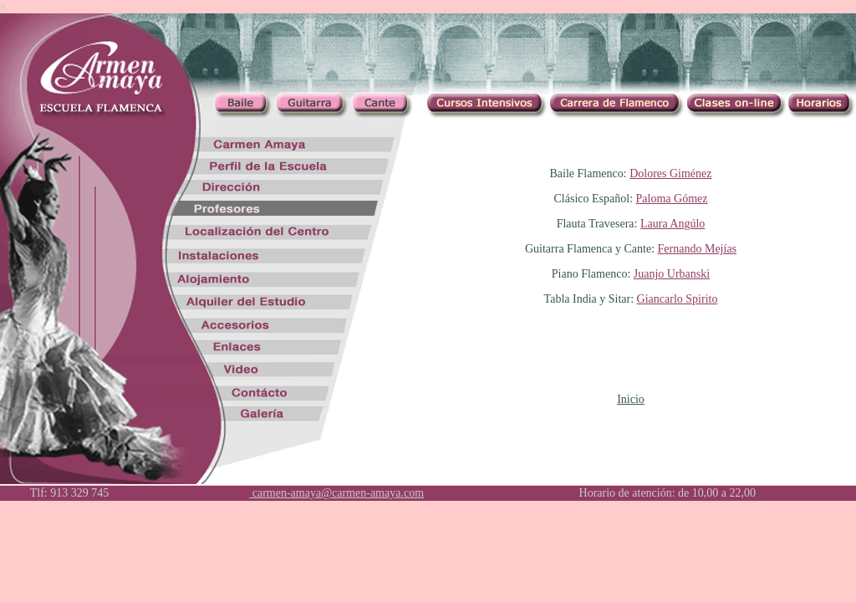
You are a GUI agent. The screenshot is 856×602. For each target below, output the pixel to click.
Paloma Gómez (672, 198)
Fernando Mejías (697, 248)
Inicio (631, 399)
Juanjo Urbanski (672, 274)
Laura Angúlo (672, 223)
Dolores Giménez (670, 173)
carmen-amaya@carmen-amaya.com (336, 493)
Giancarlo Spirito (677, 299)
